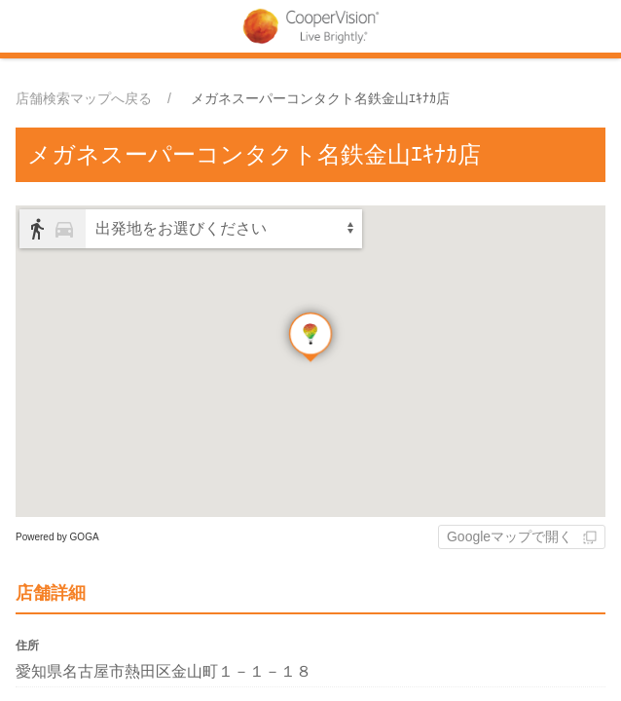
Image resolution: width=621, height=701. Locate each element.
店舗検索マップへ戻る (84, 98)
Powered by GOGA (57, 537)
